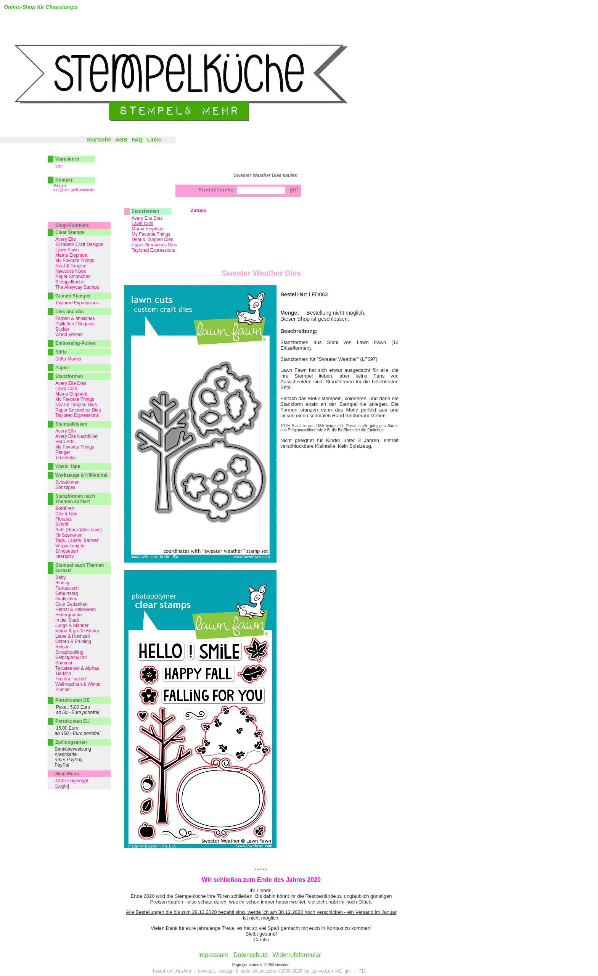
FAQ (137, 140)
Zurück (198, 210)
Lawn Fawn (67, 249)
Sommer (63, 663)
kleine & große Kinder (77, 631)
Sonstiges (65, 487)
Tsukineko (65, 457)
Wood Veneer (69, 334)
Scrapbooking (69, 652)
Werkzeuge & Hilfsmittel (81, 475)
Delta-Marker (68, 359)
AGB (121, 140)
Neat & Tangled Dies (152, 239)
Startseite (99, 140)
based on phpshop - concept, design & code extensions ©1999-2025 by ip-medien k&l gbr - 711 (259, 971)
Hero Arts (64, 441)
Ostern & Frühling (73, 641)
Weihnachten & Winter (78, 684)
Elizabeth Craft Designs (79, 244)
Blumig (62, 582)
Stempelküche (69, 282)
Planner (63, 689)
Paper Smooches (72, 276)
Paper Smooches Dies (154, 245)
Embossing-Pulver (75, 343)
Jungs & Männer (71, 625)
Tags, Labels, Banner (76, 540)
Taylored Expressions (153, 250)
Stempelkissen (71, 424)
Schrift (61, 524)
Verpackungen (70, 545)
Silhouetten (66, 551)
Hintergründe (68, 614)
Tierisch (63, 673)
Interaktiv (64, 556)
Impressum (213, 955)
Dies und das (69, 311)
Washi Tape (67, 466)
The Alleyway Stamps (77, 287)
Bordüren (64, 508)
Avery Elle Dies (147, 218)
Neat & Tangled (71, 266)
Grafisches (66, 598)
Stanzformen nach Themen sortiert (75, 499)
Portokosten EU (72, 721)
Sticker (62, 329)
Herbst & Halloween (75, 609)
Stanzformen (145, 211)
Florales (63, 519)
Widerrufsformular (296, 955)
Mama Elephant (148, 229)
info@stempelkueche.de (73, 190)
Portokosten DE (72, 700)
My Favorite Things (151, 234)
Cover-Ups (66, 513)
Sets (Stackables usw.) (78, 529)
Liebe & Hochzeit (72, 636)
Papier (62, 367)
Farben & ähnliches (75, 318)
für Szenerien (68, 535)
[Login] (62, 786)
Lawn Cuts (66, 388)
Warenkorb (67, 159)
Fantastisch (67, 588)
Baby (60, 577)
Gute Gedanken (71, 604)
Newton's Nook (70, 271)
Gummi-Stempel (72, 296)
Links (154, 140)
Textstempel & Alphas (77, 668)
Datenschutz (250, 955)
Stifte (61, 352)
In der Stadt (67, 620)
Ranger (62, 452)
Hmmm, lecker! (70, 679)
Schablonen (67, 482)
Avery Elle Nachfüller (76, 436)
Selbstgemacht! (71, 657)
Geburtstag (66, 593)
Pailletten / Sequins (75, 323)
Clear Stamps (70, 232)
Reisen (62, 647)
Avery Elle (65, 239)
